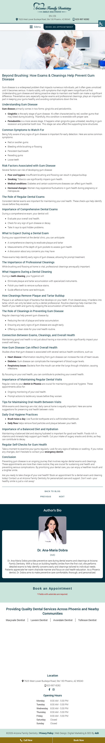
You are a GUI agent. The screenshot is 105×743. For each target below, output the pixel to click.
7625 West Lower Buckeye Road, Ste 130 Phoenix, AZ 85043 (43, 19)
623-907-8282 (81, 19)
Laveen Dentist (39, 620)
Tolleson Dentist (87, 620)
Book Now (79, 740)
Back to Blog (53, 491)
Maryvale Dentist (15, 620)
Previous (45, 496)
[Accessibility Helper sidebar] (101, 23)
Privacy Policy (46, 733)
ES (54, 15)
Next (62, 496)
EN (50, 15)
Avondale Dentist (63, 620)
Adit (97, 733)
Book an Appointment (59, 27)
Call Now (26, 740)
